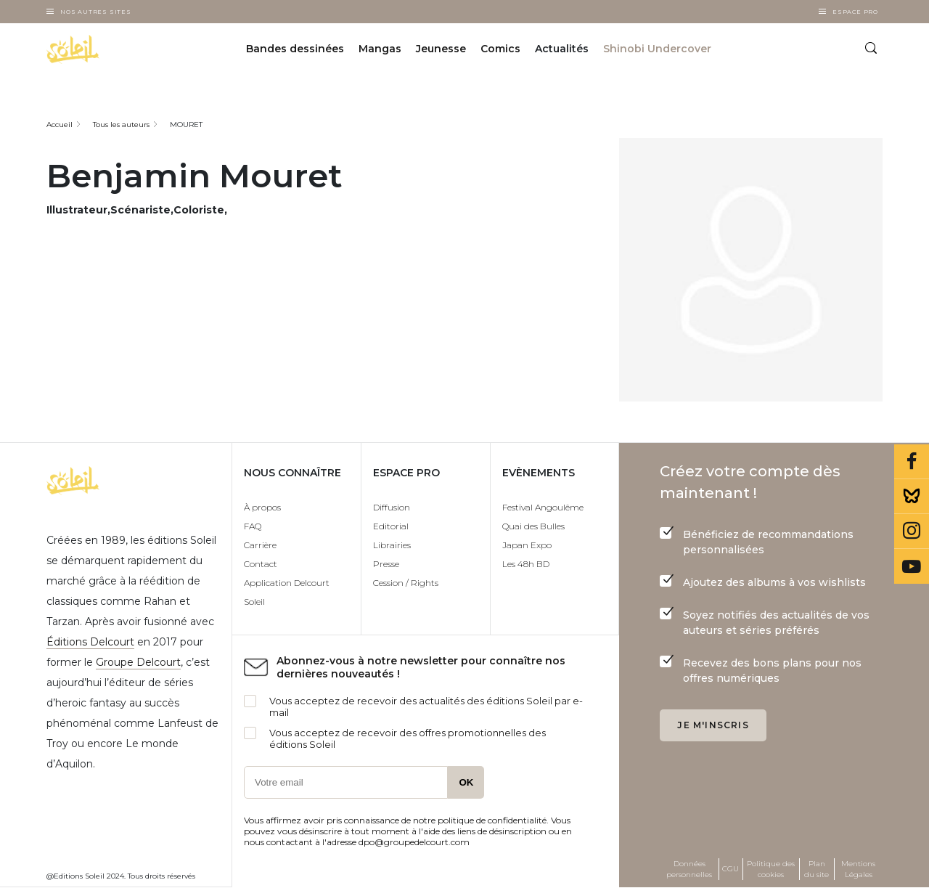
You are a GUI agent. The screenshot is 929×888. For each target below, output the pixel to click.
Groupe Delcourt (138, 662)
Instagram (911, 531)
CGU (730, 868)
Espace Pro (855, 11)
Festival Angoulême (543, 507)
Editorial (391, 526)
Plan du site (816, 869)
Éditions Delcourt (90, 641)
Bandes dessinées (295, 49)
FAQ (252, 526)
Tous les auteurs (121, 124)
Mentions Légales (858, 869)
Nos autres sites (95, 11)
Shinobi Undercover (657, 49)
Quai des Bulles (533, 526)
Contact (260, 563)
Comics (500, 49)
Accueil (59, 124)
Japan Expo (527, 544)
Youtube (911, 566)
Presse (386, 563)
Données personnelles (689, 869)
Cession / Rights (405, 582)
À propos (262, 507)
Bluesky (911, 496)
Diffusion (391, 507)
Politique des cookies (771, 869)
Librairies (392, 544)
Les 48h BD (525, 563)
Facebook (911, 461)
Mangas (380, 49)
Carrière (260, 544)
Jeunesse (441, 49)
